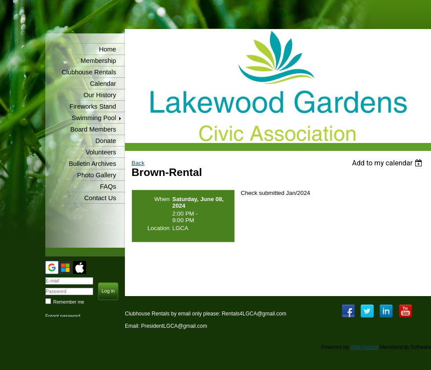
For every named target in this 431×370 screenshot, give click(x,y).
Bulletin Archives (92, 163)
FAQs (108, 186)
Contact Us (100, 197)
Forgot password (62, 316)
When (162, 199)
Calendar (103, 83)
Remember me (68, 301)
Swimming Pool (94, 117)
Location (158, 228)
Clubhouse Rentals (89, 72)
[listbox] (388, 163)
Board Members (93, 129)
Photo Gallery (96, 175)
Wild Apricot (364, 347)
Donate (105, 140)
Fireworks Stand (92, 106)
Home (107, 49)
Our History (100, 95)
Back (138, 163)
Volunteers (101, 152)
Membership (98, 60)
